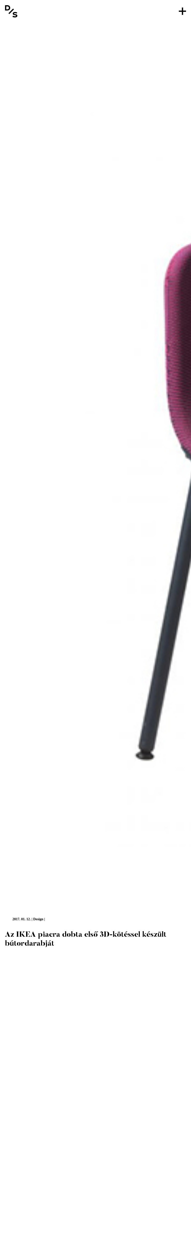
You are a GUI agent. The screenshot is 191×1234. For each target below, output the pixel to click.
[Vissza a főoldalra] (11, 11)
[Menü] (182, 11)
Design (38, 919)
